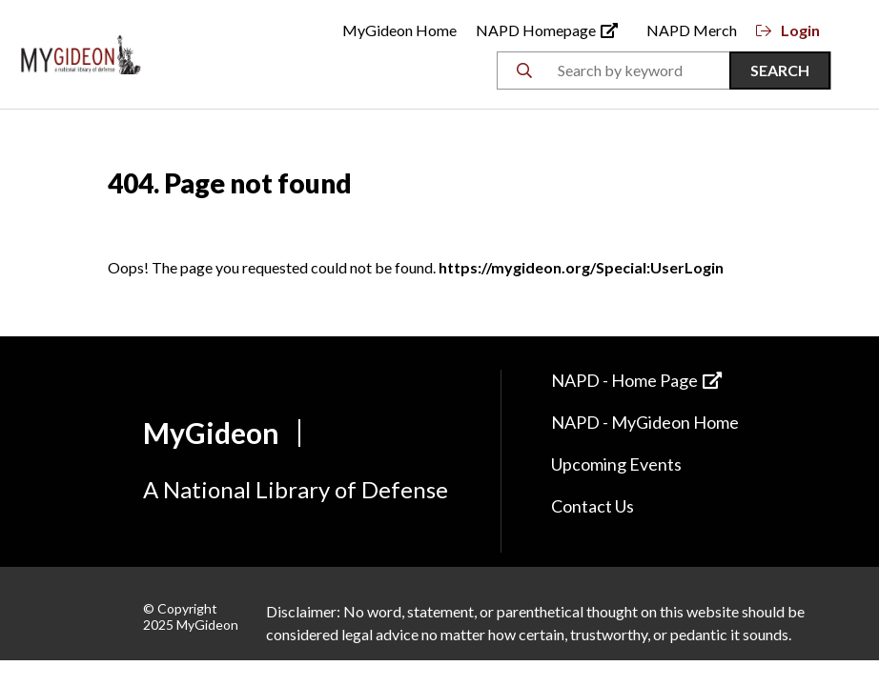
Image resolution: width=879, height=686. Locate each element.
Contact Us (592, 505)
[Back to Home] (81, 52)
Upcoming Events (616, 464)
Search (779, 70)
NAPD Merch (691, 30)
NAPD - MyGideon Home (645, 422)
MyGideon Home (399, 30)
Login (788, 30)
